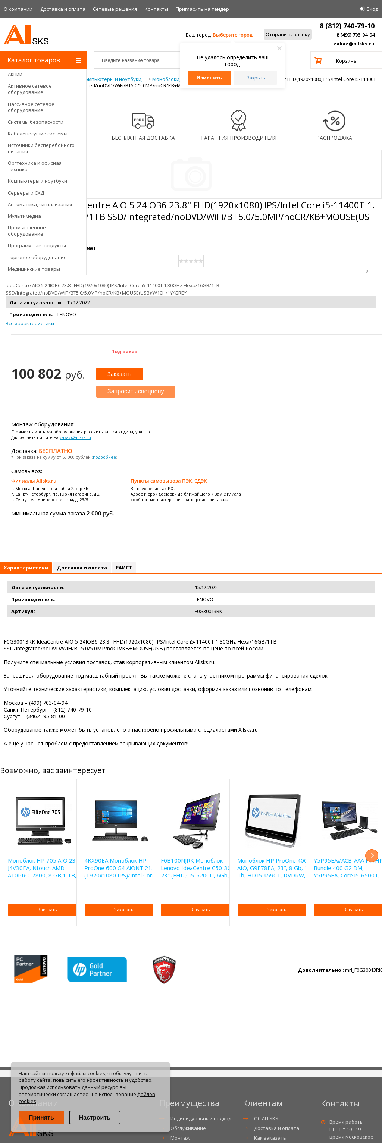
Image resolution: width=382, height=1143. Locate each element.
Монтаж (180, 1137)
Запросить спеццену (135, 391)
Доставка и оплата (62, 9)
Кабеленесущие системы (38, 133)
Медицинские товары (34, 269)
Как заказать (270, 1137)
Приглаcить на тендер (202, 9)
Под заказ (124, 351)
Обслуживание (188, 1128)
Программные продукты (37, 245)
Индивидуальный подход (200, 1118)
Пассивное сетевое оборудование (31, 107)
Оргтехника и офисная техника (35, 166)
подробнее (104, 457)
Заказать (119, 373)
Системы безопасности (35, 122)
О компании (18, 9)
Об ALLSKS (266, 1118)
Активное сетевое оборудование (30, 88)
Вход (372, 9)
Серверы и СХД (26, 192)
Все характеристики (30, 323)
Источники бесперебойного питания (41, 148)
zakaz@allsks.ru (354, 43)
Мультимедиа (24, 216)
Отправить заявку (288, 34)
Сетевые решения (115, 9)
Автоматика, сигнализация (40, 204)
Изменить (209, 78)
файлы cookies (88, 1073)
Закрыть (256, 78)
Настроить (94, 1117)
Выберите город (233, 34)
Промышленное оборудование (27, 230)
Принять (41, 1117)
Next (371, 855)
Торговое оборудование (37, 257)
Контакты (156, 9)
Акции (15, 74)
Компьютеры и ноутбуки (37, 181)
